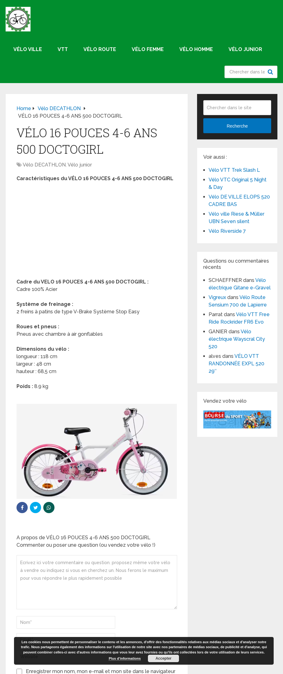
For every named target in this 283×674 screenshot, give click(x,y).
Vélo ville (27, 49)
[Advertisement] (97, 232)
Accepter (163, 658)
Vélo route (99, 49)
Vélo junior (245, 49)
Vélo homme (196, 49)
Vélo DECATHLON (44, 165)
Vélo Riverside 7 (227, 231)
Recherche (271, 72)
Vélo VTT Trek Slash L (234, 170)
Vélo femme (148, 49)
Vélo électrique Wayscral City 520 (237, 339)
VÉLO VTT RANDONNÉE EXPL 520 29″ (236, 363)
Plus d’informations (125, 658)
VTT (63, 49)
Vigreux (217, 297)
